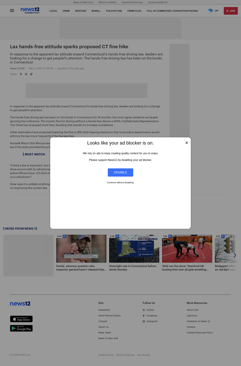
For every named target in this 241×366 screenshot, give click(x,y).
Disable (120, 172)
